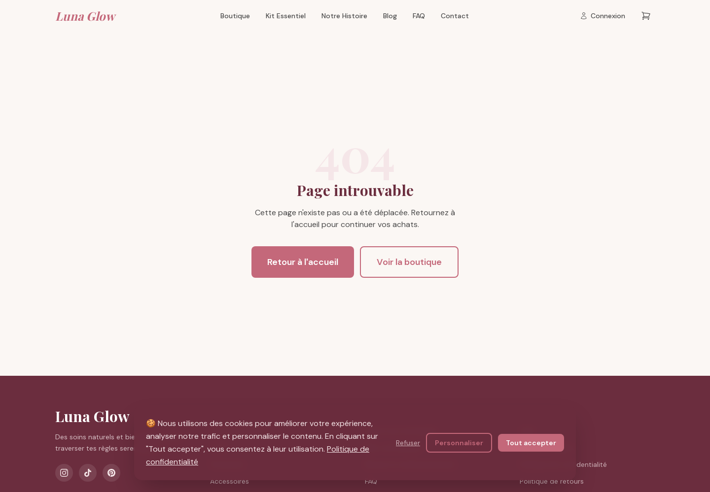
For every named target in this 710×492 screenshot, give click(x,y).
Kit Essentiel (286, 15)
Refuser (408, 443)
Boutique (235, 15)
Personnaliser (459, 443)
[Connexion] (602, 16)
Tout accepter (531, 443)
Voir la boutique (409, 262)
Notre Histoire (344, 15)
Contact (455, 15)
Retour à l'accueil (302, 262)
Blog (390, 15)
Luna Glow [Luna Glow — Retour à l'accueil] (85, 16)
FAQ (419, 15)
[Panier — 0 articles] (646, 16)
